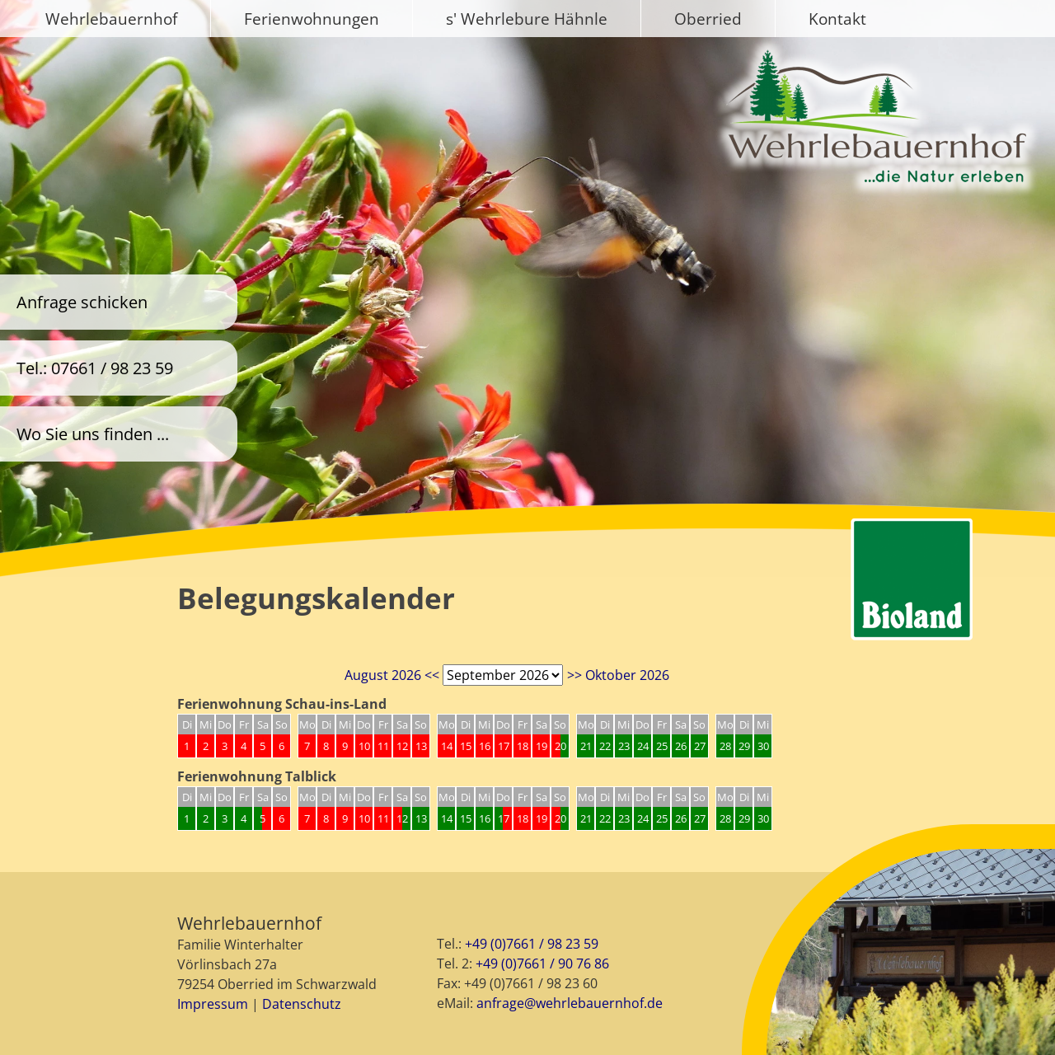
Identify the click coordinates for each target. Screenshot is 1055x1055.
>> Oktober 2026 (618, 675)
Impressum (212, 1004)
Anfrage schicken (82, 302)
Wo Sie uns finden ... (92, 434)
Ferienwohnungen (311, 18)
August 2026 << (392, 675)
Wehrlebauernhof (111, 18)
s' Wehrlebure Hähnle (526, 18)
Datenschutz (301, 1004)
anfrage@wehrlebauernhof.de (569, 1003)
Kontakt (837, 18)
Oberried (708, 18)
